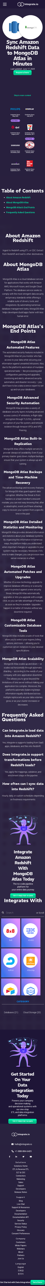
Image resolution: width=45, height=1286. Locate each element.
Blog (21, 1201)
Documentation (20, 1214)
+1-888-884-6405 (22, 1151)
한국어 (21, 1274)
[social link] (10, 1157)
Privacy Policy (21, 1227)
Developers (21, 1189)
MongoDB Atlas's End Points (20, 207)
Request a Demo (22, 73)
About (20, 1252)
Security (20, 1220)
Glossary (20, 1230)
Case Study (15, 120)
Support (20, 1185)
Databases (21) (11, 1012)
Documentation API (21, 1217)
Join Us (21, 1258)
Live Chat (21, 1204)
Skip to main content (22, 95)
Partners (20, 1255)
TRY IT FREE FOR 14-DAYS (23, 896)
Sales (20, 1182)
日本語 (21, 1270)
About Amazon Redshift (18, 197)
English (21, 1267)
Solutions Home (20, 1166)
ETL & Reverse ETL (21, 1169)
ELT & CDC (20, 1172)
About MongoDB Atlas (17, 202)
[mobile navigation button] (4, 4)
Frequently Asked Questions (20, 212)
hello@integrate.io (21, 1144)
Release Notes (20, 1192)
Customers (20, 1242)
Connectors (21, 1176)
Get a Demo (37, 1282)
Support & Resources (21, 1207)
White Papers (20, 1245)
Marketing (21, 1179)
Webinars (21, 1249)
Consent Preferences (21, 1233)
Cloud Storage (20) (32, 1012)
